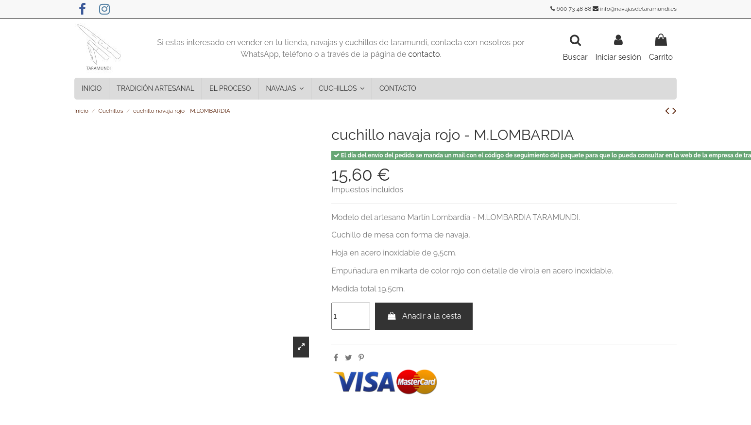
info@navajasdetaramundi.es (638, 8)
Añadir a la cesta (424, 316)
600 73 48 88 (574, 8)
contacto (424, 54)
